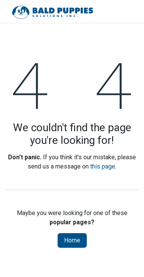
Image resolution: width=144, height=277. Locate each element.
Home (72, 240)
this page (102, 166)
